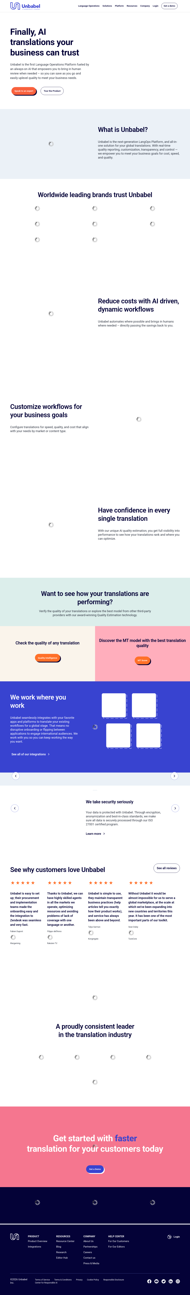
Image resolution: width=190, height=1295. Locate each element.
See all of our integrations (29, 754)
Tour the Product (51, 91)
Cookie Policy (93, 1280)
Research (61, 1252)
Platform (119, 6)
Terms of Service (42, 1280)
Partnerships (90, 1246)
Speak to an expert (22, 91)
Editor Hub (62, 1257)
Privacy (79, 1280)
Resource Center (65, 1241)
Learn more (95, 834)
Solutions (107, 6)
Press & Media (91, 1263)
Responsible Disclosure (113, 1280)
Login (155, 6)
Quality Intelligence (47, 658)
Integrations (34, 1246)
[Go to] (118, 735)
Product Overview (37, 1241)
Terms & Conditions (63, 1280)
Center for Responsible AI (46, 1283)
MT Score (142, 660)
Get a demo (169, 6)
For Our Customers (118, 1241)
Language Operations (89, 6)
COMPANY (89, 1236)
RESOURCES (63, 1236)
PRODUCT (33, 1236)
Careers (87, 1252)
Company (145, 6)
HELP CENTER (116, 1236)
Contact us (89, 1257)
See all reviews (167, 869)
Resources (132, 6)
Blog (58, 1246)
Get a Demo (95, 1170)
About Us (88, 1241)
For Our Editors (116, 1246)
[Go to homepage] (25, 6)
